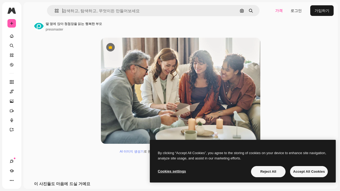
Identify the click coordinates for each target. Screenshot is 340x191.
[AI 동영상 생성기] (31, 110)
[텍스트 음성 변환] (31, 120)
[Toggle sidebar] (52, 10)
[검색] (31, 45)
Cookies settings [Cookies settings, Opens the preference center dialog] (172, 171)
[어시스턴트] (31, 129)
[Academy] (21, 180)
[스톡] (31, 55)
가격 (279, 10)
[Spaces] (31, 91)
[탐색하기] (31, 64)
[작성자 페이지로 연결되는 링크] (79, 26)
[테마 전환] (31, 180)
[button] (82, 11)
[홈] (31, 36)
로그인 (296, 10)
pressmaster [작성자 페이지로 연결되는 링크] (95, 29)
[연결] (11, 180)
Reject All (268, 171)
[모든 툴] (31, 82)
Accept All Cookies (309, 171)
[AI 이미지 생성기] (31, 101)
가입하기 (321, 10)
